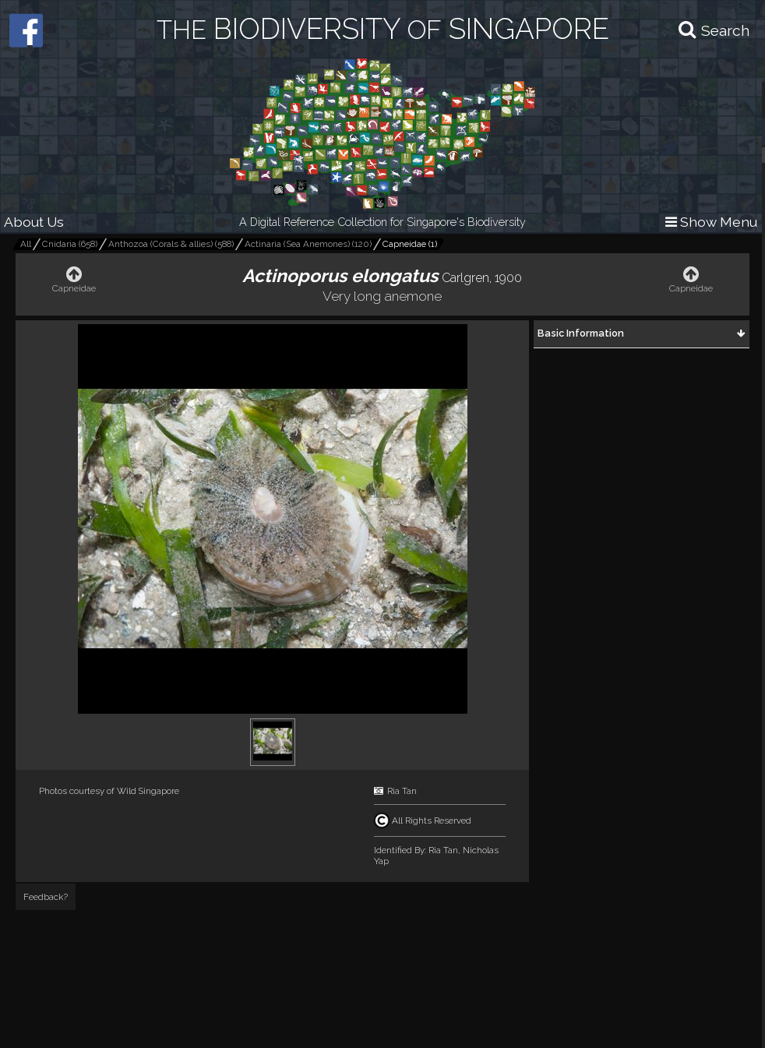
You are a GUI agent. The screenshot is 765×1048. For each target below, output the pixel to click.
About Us (34, 221)
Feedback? (45, 896)
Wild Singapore (148, 790)
